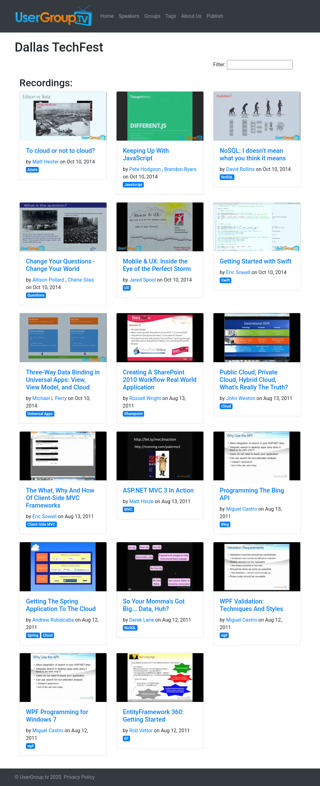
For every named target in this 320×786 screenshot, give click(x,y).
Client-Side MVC (41, 524)
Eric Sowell (238, 272)
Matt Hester (45, 162)
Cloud (226, 406)
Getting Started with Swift (255, 261)
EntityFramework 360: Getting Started (153, 715)
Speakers (129, 16)
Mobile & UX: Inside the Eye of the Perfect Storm (157, 265)
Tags (170, 16)
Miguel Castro (241, 509)
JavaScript (133, 185)
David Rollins (240, 169)
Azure (33, 170)
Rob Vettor (140, 730)
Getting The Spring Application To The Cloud (61, 605)
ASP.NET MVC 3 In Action (158, 490)
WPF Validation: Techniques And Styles (251, 605)
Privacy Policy (79, 777)
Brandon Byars (180, 169)
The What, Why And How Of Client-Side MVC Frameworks (60, 498)
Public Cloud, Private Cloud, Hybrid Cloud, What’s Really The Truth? (254, 379)
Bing (225, 524)
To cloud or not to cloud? (60, 150)
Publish (215, 16)
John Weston (240, 398)
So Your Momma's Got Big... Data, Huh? (154, 605)
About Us (191, 16)
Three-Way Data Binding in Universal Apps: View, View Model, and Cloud (63, 379)
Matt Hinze (141, 501)
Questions (36, 295)
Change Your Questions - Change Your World (60, 265)
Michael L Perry (49, 398)
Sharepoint (133, 414)
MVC (128, 509)
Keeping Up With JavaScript (146, 154)
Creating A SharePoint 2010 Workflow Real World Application (160, 379)
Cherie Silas (81, 280)
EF (126, 738)
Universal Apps (40, 414)
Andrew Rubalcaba (53, 620)
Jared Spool (142, 280)
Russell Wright (145, 398)
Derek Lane (141, 620)
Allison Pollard (48, 280)
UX (126, 288)
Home (107, 16)
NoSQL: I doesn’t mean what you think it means (253, 154)
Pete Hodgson (145, 169)
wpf (224, 635)
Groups (152, 16)
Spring (33, 635)
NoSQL (227, 177)
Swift (225, 280)
